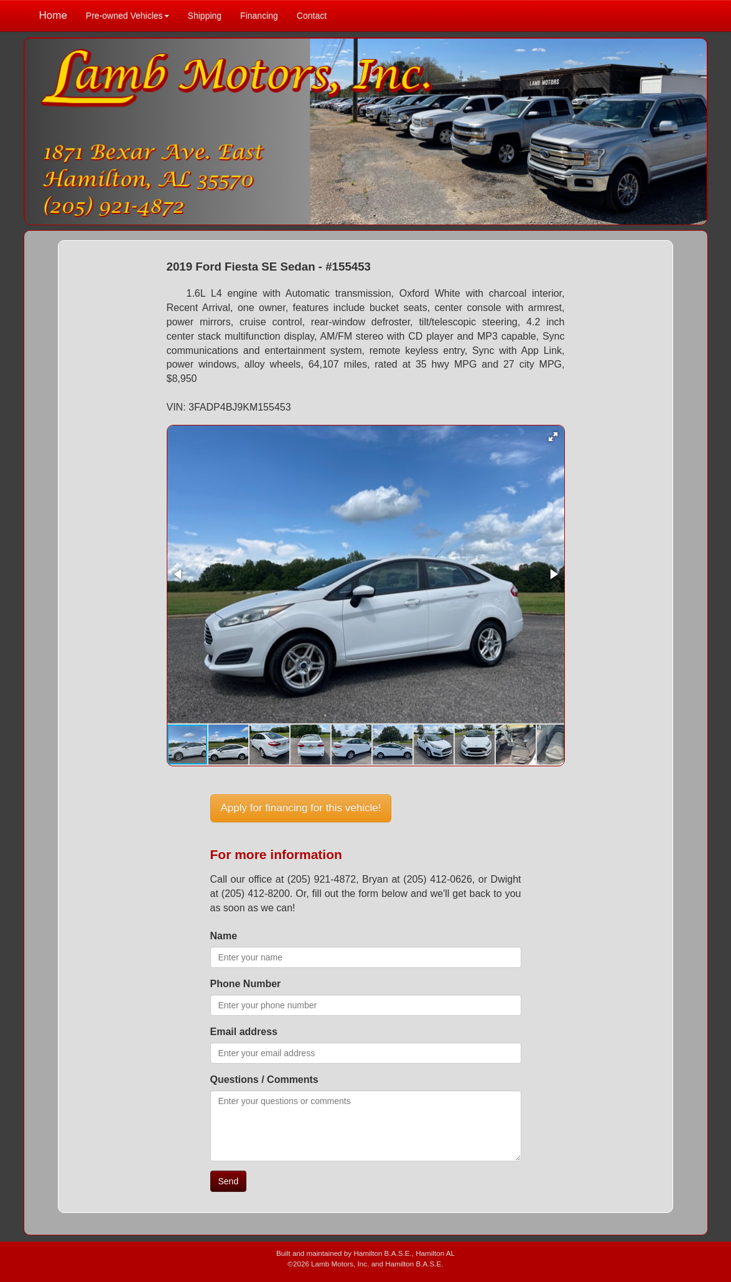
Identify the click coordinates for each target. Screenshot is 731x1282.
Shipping (205, 16)
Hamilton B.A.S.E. (382, 1253)
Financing (259, 16)
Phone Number (245, 983)
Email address (244, 1031)
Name (224, 936)
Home (53, 15)
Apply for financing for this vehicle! (301, 808)
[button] (553, 437)
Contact (312, 16)
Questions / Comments (264, 1079)
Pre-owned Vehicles (127, 16)
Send (228, 1181)
